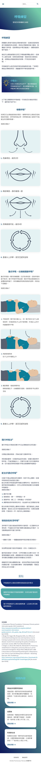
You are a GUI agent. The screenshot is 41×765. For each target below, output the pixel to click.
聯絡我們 (24, 757)
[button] (3, 3)
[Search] (37, 4)
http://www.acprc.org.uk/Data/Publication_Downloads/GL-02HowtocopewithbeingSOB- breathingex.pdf (20, 658)
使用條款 (16, 757)
